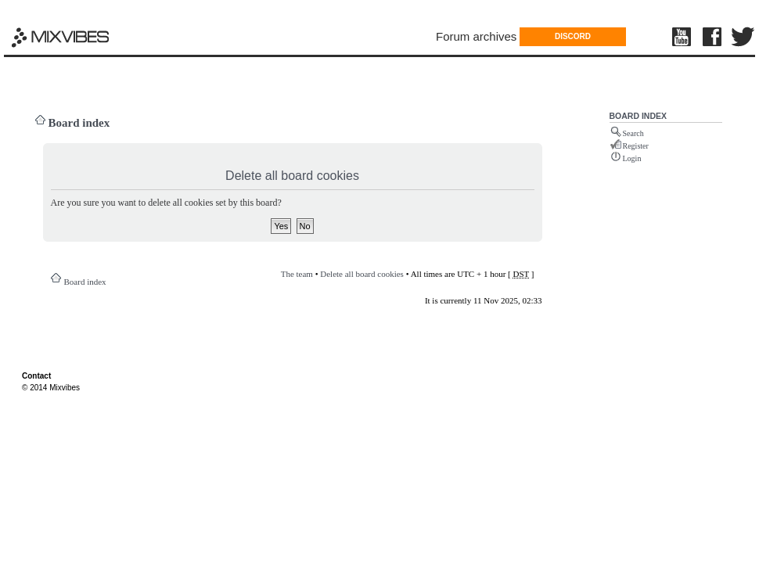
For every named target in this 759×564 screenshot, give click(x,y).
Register (636, 146)
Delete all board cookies (362, 273)
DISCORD (573, 36)
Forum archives (476, 36)
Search (633, 133)
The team (297, 273)
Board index (79, 123)
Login (632, 158)
